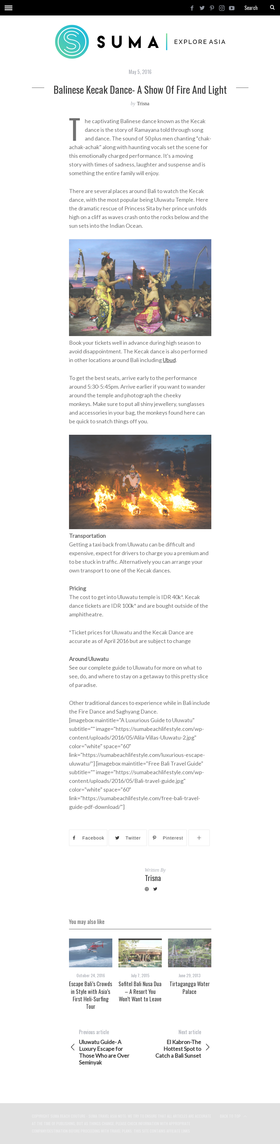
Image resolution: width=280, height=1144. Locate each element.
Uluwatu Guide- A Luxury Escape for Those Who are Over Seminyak (104, 1047)
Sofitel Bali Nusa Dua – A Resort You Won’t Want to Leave (140, 991)
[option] (90, 974)
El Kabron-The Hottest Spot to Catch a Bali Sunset (175, 1044)
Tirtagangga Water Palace (190, 987)
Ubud (169, 359)
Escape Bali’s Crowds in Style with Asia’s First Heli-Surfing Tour (90, 995)
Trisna (143, 103)
